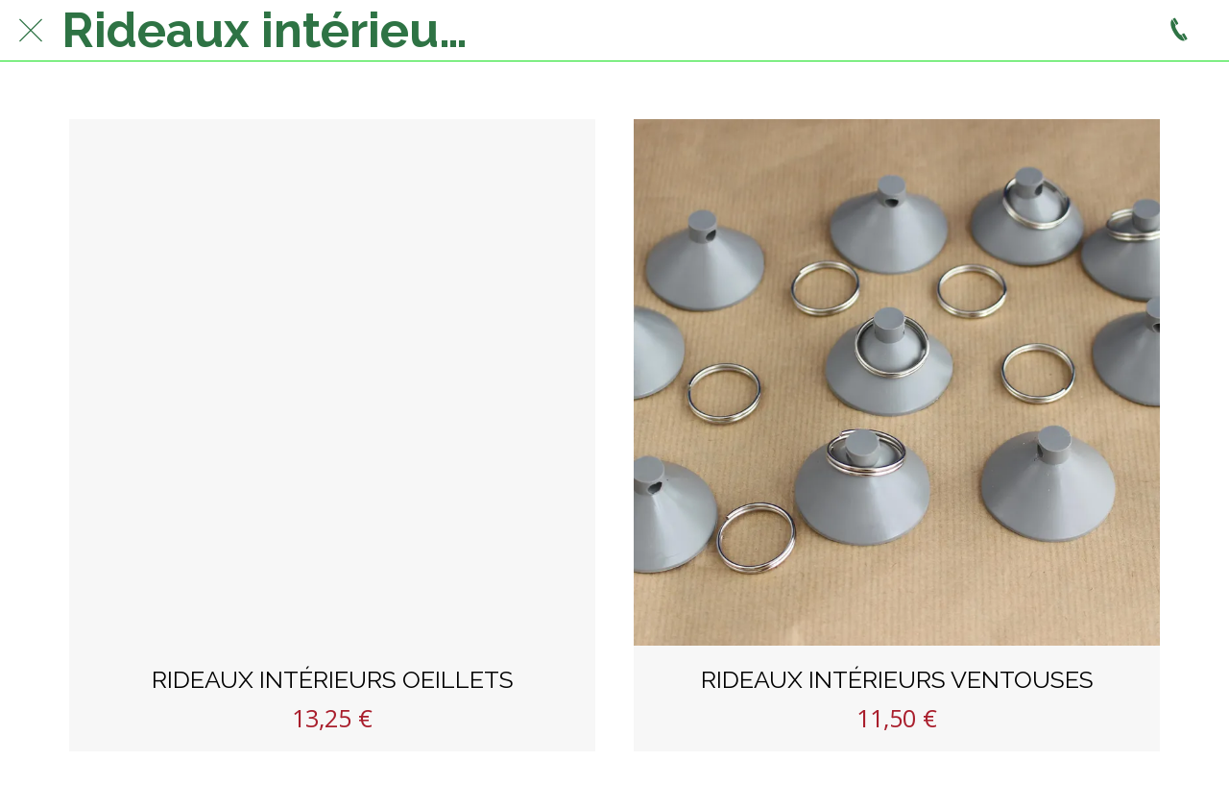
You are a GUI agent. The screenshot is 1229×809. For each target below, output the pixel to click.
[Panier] (1131, 31)
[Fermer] (30, 30)
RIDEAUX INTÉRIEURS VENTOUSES (897, 679)
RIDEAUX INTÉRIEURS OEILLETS (333, 679)
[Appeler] (1179, 31)
